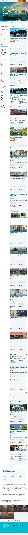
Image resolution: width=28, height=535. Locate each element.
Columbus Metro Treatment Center (17, 275)
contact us (20, 500)
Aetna (2, 47)
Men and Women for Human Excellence (18, 379)
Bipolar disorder (3, 92)
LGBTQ (3, 72)
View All (2, 76)
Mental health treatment (4, 64)
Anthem (3, 50)
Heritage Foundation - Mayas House (17, 367)
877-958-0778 (12, 414)
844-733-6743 (12, 278)
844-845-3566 (12, 182)
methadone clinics (15, 484)
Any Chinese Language (4, 110)
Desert (3, 101)
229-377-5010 (12, 370)
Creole (3, 111)
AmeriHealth (3, 48)
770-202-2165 (12, 41)
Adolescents (3, 75)
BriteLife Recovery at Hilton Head (16, 137)
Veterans (3, 73)
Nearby (12, 211)
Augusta (20, 474)
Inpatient (3, 39)
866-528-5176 (12, 140)
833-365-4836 (12, 257)
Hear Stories (13, 525)
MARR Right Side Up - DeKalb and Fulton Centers (18, 54)
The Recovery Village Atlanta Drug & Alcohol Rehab (17, 179)
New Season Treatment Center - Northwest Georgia (16, 318)
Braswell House (13, 354)
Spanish (3, 106)
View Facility (17, 41)
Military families (3, 74)
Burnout (3, 93)
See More (20, 103)
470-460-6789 (12, 299)
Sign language (3, 107)
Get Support (17, 525)
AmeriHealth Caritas (4, 49)
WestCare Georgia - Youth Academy (17, 393)
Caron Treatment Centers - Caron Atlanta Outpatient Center (18, 75)
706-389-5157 (12, 435)
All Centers (2, 26)
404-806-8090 (12, 342)
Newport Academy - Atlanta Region (17, 157)
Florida (17, 211)
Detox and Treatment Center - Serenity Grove (18, 432)
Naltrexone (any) (4, 87)
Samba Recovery (13, 339)
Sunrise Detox (13, 452)
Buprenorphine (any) (4, 86)
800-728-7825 (12, 198)
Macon (2, 35)
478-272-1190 (12, 357)
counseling (22, 484)
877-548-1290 (12, 78)
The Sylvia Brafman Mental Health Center (18, 38)
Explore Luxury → (18, 520)
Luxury (3, 65)
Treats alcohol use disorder (5, 63)
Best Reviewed (13, 26)
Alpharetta (5, 479)
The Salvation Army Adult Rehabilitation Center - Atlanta (18, 195)
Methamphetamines (4, 82)
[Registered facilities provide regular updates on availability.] (15, 168)
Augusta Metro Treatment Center (17, 254)
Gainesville (2, 34)
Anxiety (3, 91)
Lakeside (3, 102)
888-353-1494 (12, 160)
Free (2, 53)
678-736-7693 (12, 57)
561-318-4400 (12, 455)
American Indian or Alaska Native (5, 108)
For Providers (22, 525)
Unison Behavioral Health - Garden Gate (18, 116)
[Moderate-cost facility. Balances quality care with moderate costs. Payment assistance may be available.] (11, 368)
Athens (2, 31)
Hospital (3, 40)
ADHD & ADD (3, 90)
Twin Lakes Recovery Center (16, 411)
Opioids (3, 79)
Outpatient (3, 41)
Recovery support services (5, 66)
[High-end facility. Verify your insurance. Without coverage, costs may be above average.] (11, 433)
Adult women (3, 71)
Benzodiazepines (4, 80)
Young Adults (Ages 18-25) (4, 59)
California (14, 211)
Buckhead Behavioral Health (16, 296)
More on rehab (2, 24)
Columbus (5, 476)
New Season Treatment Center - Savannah (16, 233)
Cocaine (3, 81)
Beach (2, 98)
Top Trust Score (7, 26)
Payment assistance (4, 55)
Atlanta (2, 32)
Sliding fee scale (3, 54)
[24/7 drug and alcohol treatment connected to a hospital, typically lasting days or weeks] (4, 40)
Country (3, 100)
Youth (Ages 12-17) (4, 60)
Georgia (6, 471)
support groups (18, 484)
